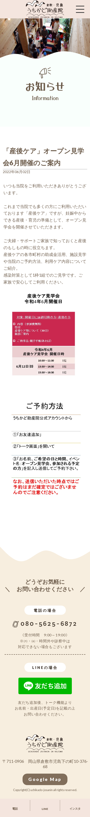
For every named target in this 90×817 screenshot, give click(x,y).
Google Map (45, 779)
